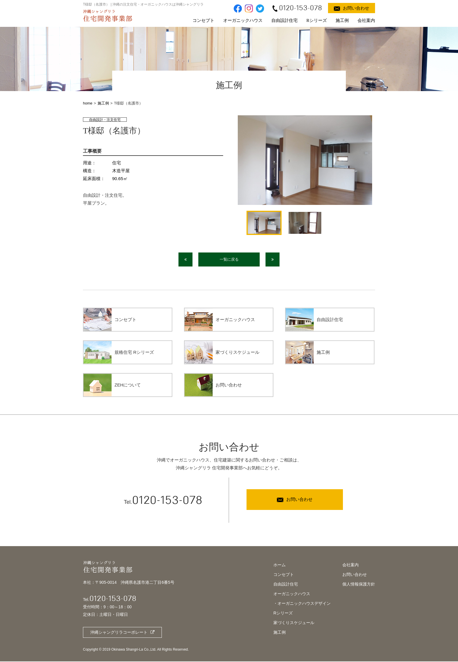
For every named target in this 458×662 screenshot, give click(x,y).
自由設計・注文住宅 (105, 120)
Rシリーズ (316, 20)
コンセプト (203, 20)
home (88, 103)
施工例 (342, 20)
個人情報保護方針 (358, 584)
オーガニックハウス (243, 20)
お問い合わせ (354, 575)
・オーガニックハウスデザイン (302, 604)
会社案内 (366, 20)
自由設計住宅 (284, 20)
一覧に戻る (229, 259)
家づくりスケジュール (293, 623)
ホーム (279, 565)
